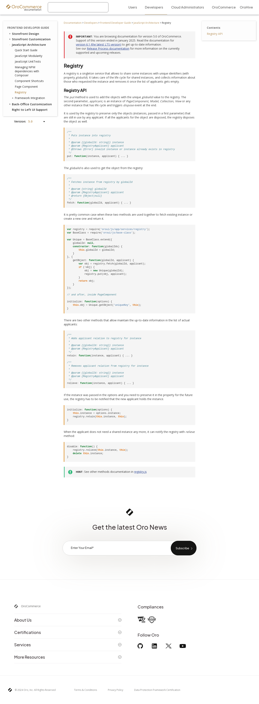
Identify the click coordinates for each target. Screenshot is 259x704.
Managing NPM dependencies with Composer (27, 71)
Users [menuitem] (132, 7)
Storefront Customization (29, 39)
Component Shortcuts (29, 81)
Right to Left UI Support (30, 110)
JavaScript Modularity (28, 56)
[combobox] (78, 7)
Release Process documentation (108, 48)
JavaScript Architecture (146, 22)
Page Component (26, 86)
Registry (21, 92)
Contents (213, 28)
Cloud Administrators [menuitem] (187, 7)
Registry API (215, 34)
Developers (91, 22)
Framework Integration (29, 98)
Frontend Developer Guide (115, 22)
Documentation (73, 22)
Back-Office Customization (30, 104)
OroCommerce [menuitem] (224, 7)
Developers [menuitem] (154, 7)
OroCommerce (31, 606)
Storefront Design (23, 34)
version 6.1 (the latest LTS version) (98, 44)
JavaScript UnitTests (28, 61)
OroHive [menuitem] (246, 7)
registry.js (140, 472)
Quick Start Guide (26, 50)
